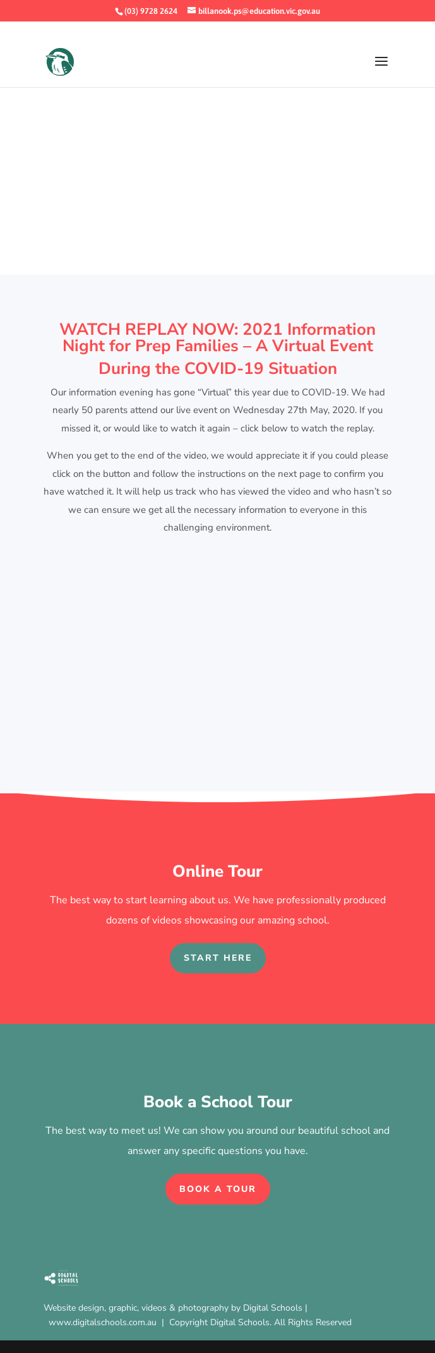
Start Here (218, 958)
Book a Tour (217, 1189)
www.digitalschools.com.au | (109, 1322)
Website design (74, 1308)
